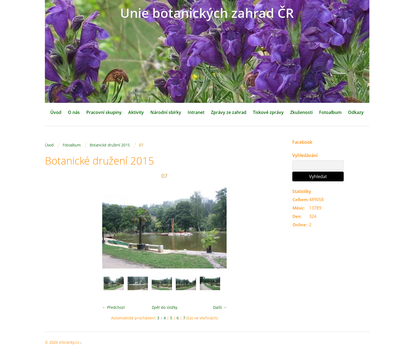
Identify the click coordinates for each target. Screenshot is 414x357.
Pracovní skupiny (104, 112)
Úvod (55, 112)
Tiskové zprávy (268, 112)
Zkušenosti (301, 112)
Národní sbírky (165, 112)
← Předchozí (113, 307)
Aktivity (136, 112)
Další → (220, 307)
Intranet (196, 112)
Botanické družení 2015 (110, 145)
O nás (74, 112)
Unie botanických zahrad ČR (207, 13)
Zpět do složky (164, 307)
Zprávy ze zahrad (228, 112)
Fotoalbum (330, 112)
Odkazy (356, 112)
